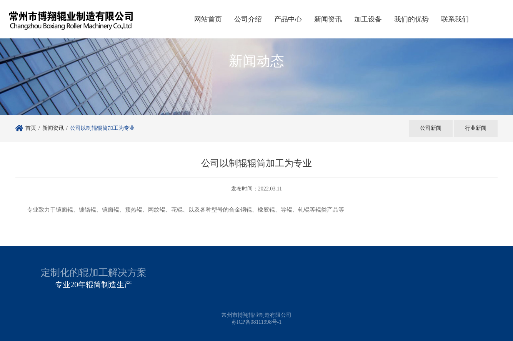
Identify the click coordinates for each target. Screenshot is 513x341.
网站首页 (208, 19)
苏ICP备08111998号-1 (256, 322)
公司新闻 (429, 128)
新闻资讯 (328, 19)
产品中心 (288, 19)
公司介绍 (248, 19)
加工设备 (368, 19)
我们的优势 (411, 19)
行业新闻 (475, 128)
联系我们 (455, 19)
